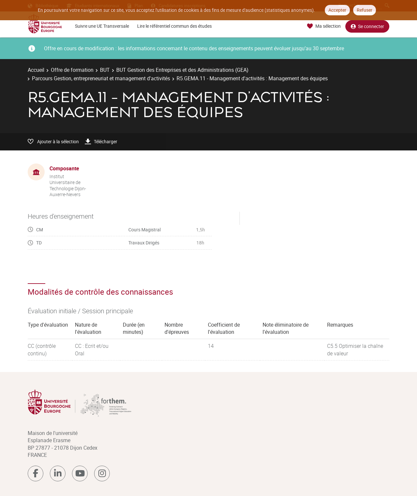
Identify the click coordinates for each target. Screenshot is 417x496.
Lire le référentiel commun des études (174, 26)
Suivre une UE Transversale (102, 26)
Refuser (364, 10)
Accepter (337, 10)
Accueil (36, 69)
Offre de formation (72, 69)
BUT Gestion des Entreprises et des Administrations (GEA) (182, 69)
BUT (105, 69)
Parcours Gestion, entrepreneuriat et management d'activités (101, 78)
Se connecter (367, 26)
